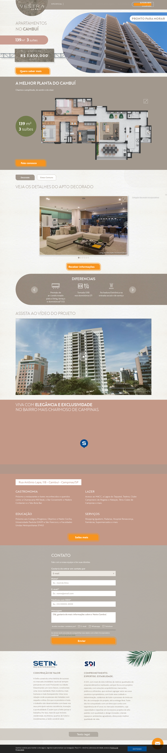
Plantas (85, 3)
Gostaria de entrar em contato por (68, 568)
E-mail (83, 626)
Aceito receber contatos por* (64, 626)
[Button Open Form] (33, 71)
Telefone (109, 626)
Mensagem (56, 610)
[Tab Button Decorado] (25, 177)
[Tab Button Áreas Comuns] (46, 177)
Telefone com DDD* (61, 599)
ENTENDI (137, 749)
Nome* (54, 578)
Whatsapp (96, 626)
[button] (79, 258)
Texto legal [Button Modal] (83, 734)
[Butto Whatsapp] (157, 743)
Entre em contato (139, 3)
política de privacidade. (67, 635)
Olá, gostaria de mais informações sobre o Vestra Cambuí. (83, 617)
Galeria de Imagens (102, 3)
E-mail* (55, 589)
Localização (120, 3)
